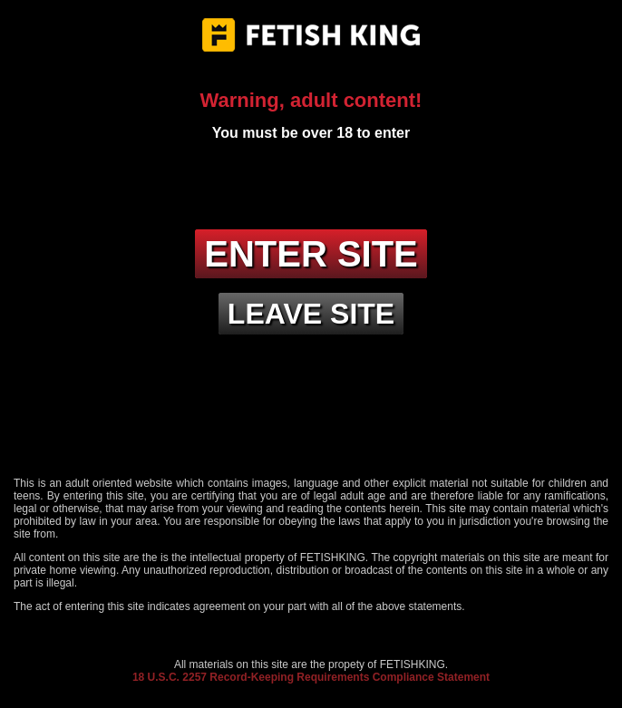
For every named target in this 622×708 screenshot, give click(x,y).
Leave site (311, 313)
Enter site (311, 254)
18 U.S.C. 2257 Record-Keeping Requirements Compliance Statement (311, 677)
